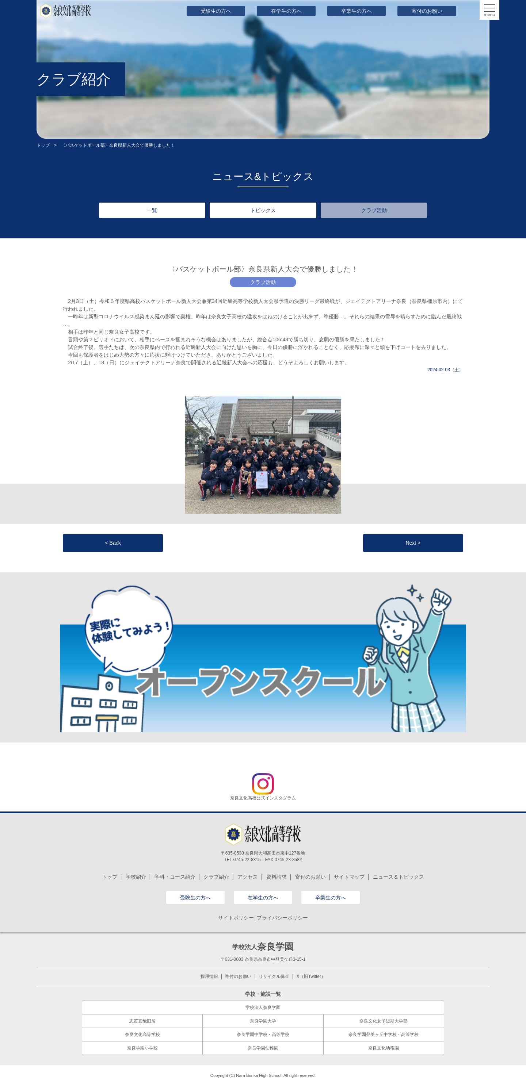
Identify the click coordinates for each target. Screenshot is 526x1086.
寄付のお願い (427, 11)
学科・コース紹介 (175, 877)
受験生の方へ (216, 11)
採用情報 (209, 976)
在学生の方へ (286, 11)
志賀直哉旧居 (142, 1021)
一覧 (152, 210)
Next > (412, 543)
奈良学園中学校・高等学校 (263, 1034)
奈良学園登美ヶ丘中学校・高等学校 (383, 1034)
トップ (43, 145)
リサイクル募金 (274, 976)
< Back (113, 543)
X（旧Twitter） (311, 976)
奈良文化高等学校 (142, 1034)
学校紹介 (136, 877)
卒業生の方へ (356, 11)
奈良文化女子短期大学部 (383, 1021)
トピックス (263, 210)
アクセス (247, 877)
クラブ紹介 (216, 877)
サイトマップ (349, 877)
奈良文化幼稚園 (383, 1048)
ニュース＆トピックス (398, 877)
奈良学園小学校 (142, 1048)
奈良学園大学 (263, 1021)
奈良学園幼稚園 (263, 1048)
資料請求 (276, 877)
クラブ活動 (374, 210)
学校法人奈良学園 (263, 1007)
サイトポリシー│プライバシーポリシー (263, 918)
